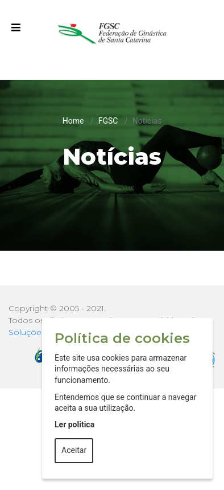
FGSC (108, 120)
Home (73, 120)
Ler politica (74, 424)
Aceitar (73, 450)
